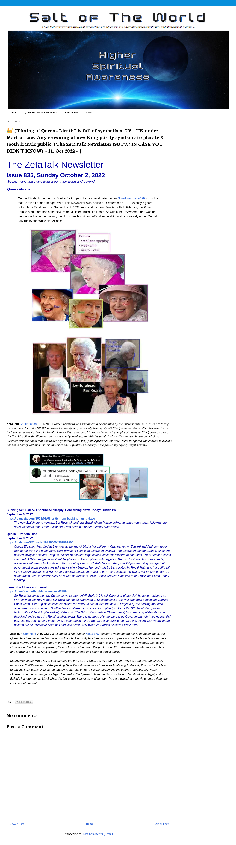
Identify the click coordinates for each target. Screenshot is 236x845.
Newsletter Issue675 (131, 198)
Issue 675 (92, 633)
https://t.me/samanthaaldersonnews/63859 (37, 591)
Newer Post (16, 824)
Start (13, 112)
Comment (29, 633)
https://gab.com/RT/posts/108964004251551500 (40, 542)
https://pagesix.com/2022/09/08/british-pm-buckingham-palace (51, 518)
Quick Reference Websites (41, 112)
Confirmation (28, 423)
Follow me (71, 112)
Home (89, 824)
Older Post (162, 824)
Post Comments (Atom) (98, 834)
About (89, 112)
